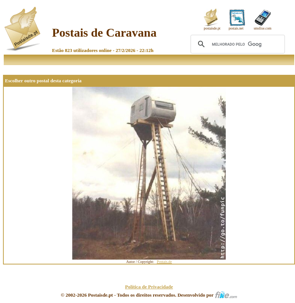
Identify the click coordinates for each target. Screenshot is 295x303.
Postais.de (164, 262)
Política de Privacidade (149, 287)
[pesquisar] (236, 44)
